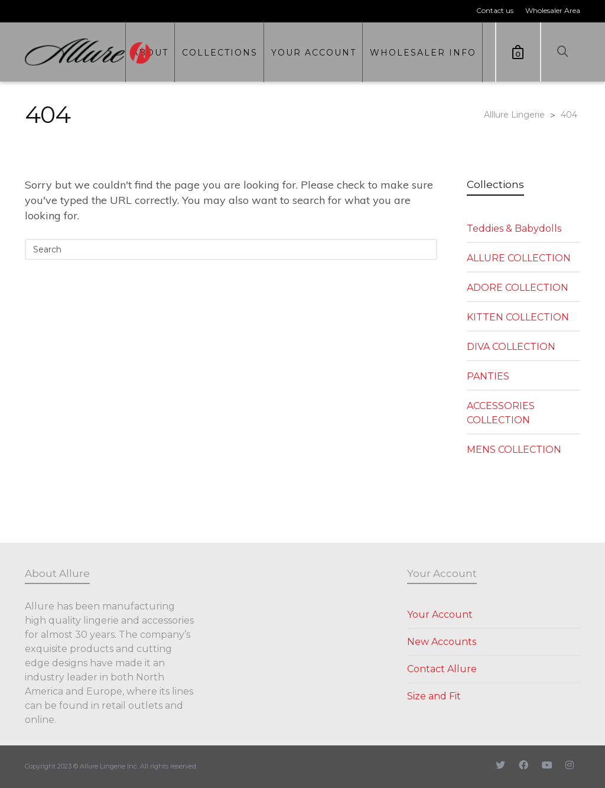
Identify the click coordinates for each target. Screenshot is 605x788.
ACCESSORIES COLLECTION (501, 413)
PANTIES (488, 376)
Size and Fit (434, 696)
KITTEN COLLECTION (518, 317)
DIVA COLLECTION (511, 346)
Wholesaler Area (552, 10)
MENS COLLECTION (514, 449)
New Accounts (441, 641)
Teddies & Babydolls (514, 228)
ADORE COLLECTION (517, 287)
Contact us (494, 10)
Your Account (440, 614)
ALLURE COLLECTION (519, 258)
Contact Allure (442, 668)
